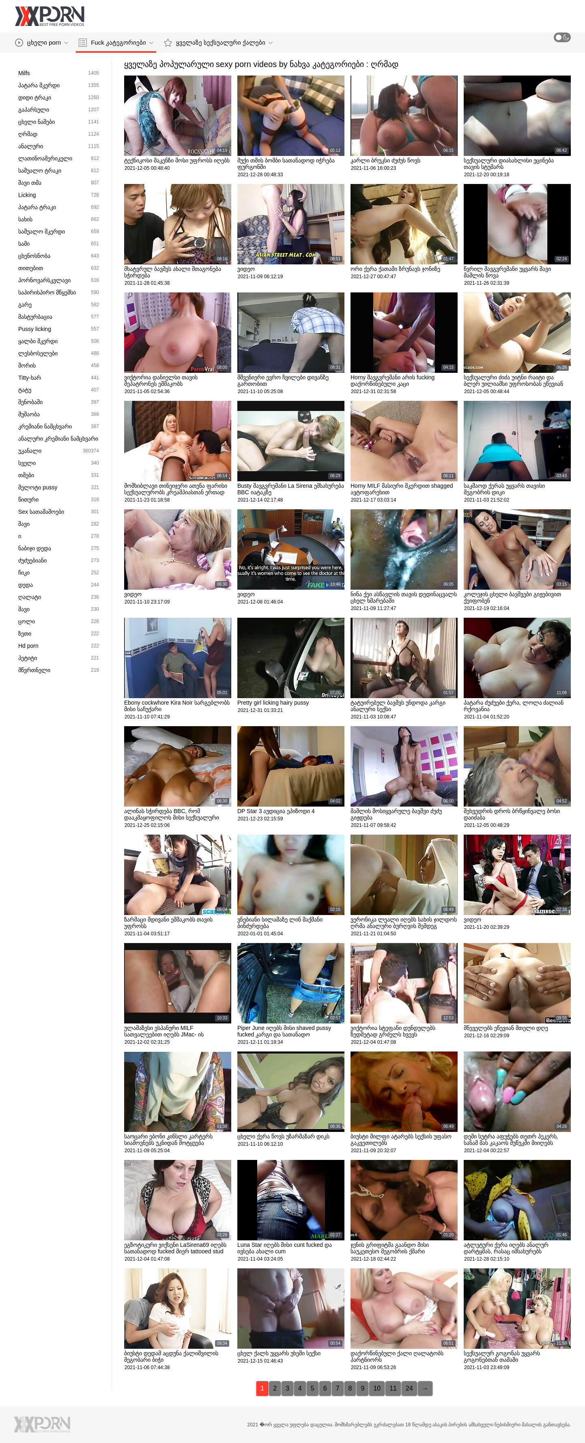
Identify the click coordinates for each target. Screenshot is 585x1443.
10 (377, 1388)
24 (409, 1388)
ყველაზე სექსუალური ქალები (218, 43)
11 (393, 1388)
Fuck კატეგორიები (116, 43)
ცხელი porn (41, 43)
